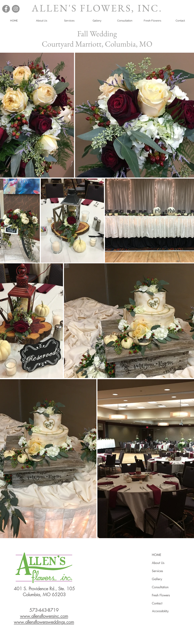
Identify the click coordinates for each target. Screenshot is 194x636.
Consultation (160, 587)
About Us (158, 563)
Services (157, 571)
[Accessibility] (160, 611)
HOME (156, 555)
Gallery (157, 579)
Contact (157, 603)
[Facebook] (6, 9)
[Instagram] (16, 9)
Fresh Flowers (161, 595)
